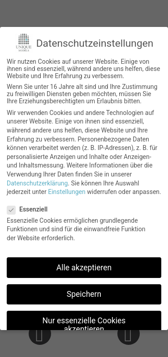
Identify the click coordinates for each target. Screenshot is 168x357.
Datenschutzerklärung (37, 183)
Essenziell (30, 209)
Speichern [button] (84, 294)
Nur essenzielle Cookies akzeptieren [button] (84, 325)
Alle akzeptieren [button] (84, 267)
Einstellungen (67, 191)
